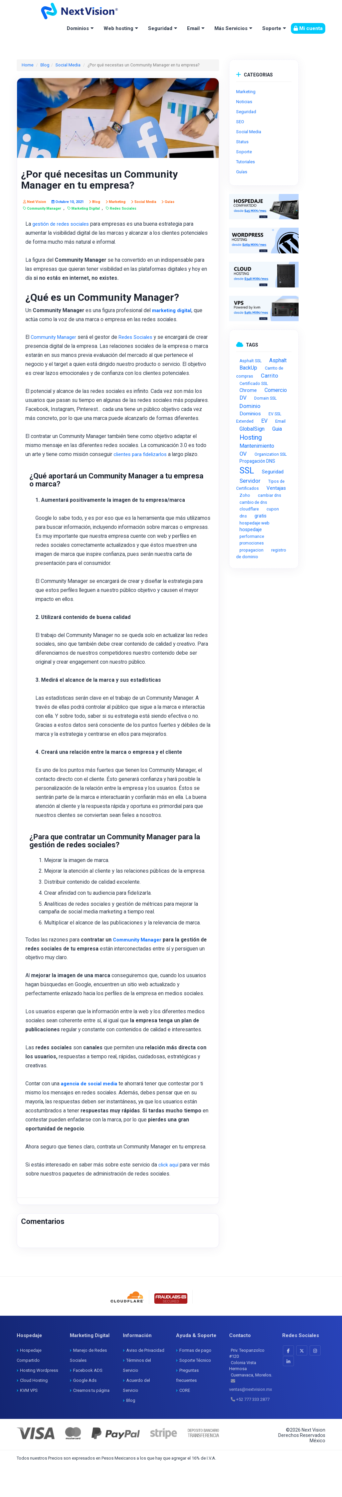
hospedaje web (254, 522)
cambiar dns (269, 495)
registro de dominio (261, 553)
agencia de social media (91, 1113)
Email (193, 28)
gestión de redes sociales (63, 223)
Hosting (250, 437)
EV (264, 421)
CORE (184, 1421)
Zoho (244, 495)
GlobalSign (252, 429)
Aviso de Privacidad (145, 1380)
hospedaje (250, 529)
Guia (277, 429)
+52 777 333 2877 (253, 1430)
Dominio (250, 406)
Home (27, 64)
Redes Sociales (140, 338)
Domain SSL (265, 398)
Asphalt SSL (250, 361)
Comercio (276, 390)
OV (243, 454)
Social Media (66, 64)
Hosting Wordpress (39, 1401)
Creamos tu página (91, 1421)
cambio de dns (253, 502)
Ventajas (276, 488)
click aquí (170, 1195)
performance (251, 536)
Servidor (250, 480)
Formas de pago (195, 1380)
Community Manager (55, 338)
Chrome (248, 390)
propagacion (251, 550)
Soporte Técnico (195, 1391)
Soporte (271, 28)
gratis (260, 515)
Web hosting (118, 28)
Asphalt (278, 360)
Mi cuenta (308, 28)
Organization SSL (270, 454)
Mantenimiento (256, 446)
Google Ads (85, 1411)
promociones (251, 543)
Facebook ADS (88, 1401)
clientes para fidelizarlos (144, 476)
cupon (273, 508)
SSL (246, 470)
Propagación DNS (257, 461)
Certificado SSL (253, 383)
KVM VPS (29, 1421)
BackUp (248, 368)
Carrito (269, 376)
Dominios (78, 28)
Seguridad (160, 28)
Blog (44, 64)
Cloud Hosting (34, 1411)
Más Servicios (230, 28)
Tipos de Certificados (260, 485)
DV (242, 398)
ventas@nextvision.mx (250, 1420)
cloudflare (249, 509)
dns (243, 515)
